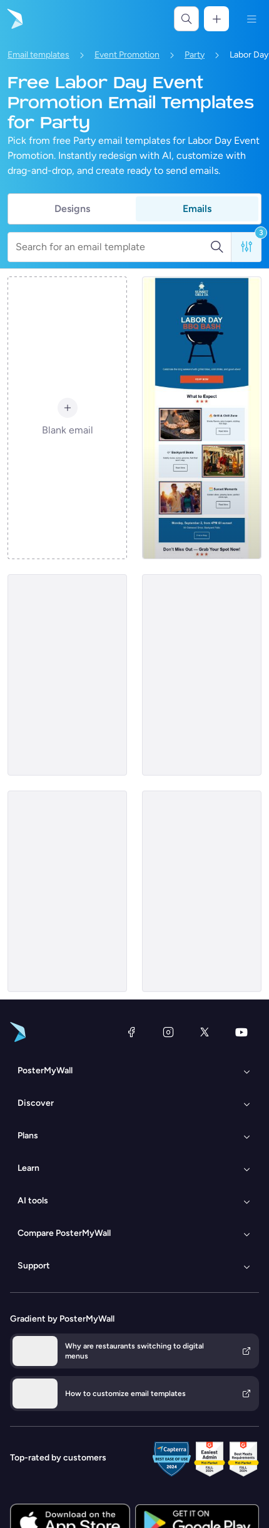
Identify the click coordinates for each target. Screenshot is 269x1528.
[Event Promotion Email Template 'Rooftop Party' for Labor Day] (201, 891)
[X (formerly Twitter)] (204, 1032)
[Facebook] (131, 1032)
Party (195, 54)
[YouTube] (241, 1032)
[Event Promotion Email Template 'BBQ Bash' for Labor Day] (201, 417)
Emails (197, 209)
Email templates (38, 54)
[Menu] (251, 18)
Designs (72, 209)
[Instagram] (168, 1032)
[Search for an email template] (113, 247)
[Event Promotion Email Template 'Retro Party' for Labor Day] (67, 675)
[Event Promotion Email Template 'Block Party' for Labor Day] (67, 891)
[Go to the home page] (14, 18)
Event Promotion (127, 54)
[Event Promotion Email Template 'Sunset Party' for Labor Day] (201, 675)
